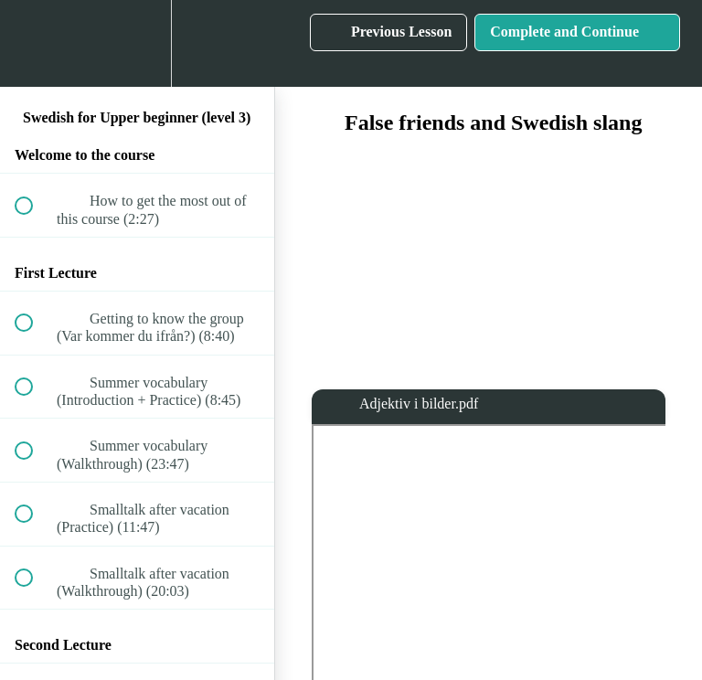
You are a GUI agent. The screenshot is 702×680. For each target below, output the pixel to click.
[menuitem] (137, 43)
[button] (34, 43)
